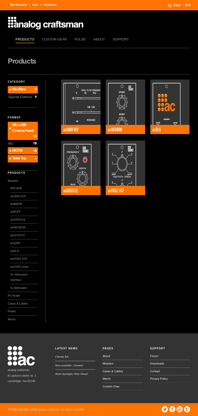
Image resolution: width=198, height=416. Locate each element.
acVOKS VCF (19, 258)
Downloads (157, 363)
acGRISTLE (18, 219)
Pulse (80, 39)
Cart (177, 5)
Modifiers (19, 89)
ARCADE (16, 188)
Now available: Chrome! (69, 365)
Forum (154, 356)
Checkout (49, 4)
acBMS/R (16, 203)
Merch (12, 319)
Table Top (19, 158)
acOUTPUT (17, 235)
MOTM (17, 150)
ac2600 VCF (18, 196)
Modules (13, 180)
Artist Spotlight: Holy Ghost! (71, 373)
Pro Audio (14, 295)
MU (10, 143)
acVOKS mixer (19, 266)
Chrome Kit (61, 356)
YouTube (180, 409)
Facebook (172, 409)
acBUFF (15, 211)
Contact (155, 371)
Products (24, 39)
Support (121, 39)
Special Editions (20, 97)
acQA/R (15, 243)
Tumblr (187, 409)
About (99, 39)
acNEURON (18, 227)
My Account (18, 4)
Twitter (165, 409)
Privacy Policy (159, 378)
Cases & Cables (18, 303)
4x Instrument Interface (19, 277)
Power (12, 311)
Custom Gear (54, 39)
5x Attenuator (18, 287)
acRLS (14, 251)
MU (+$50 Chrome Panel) (23, 128)
